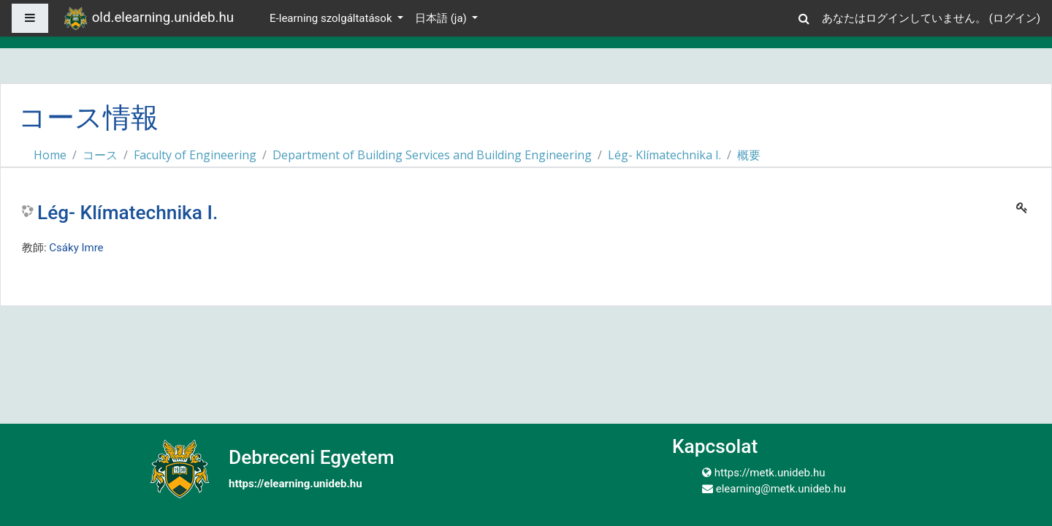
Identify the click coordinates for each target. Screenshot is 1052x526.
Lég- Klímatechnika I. (664, 155)
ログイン (1015, 18)
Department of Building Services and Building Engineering (432, 155)
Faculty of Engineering (195, 155)
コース (100, 155)
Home (50, 155)
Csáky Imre (76, 247)
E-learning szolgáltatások (332, 18)
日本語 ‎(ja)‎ (442, 18)
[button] (804, 16)
